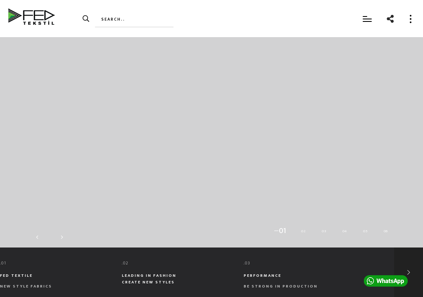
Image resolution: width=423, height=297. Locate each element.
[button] (280, 231)
